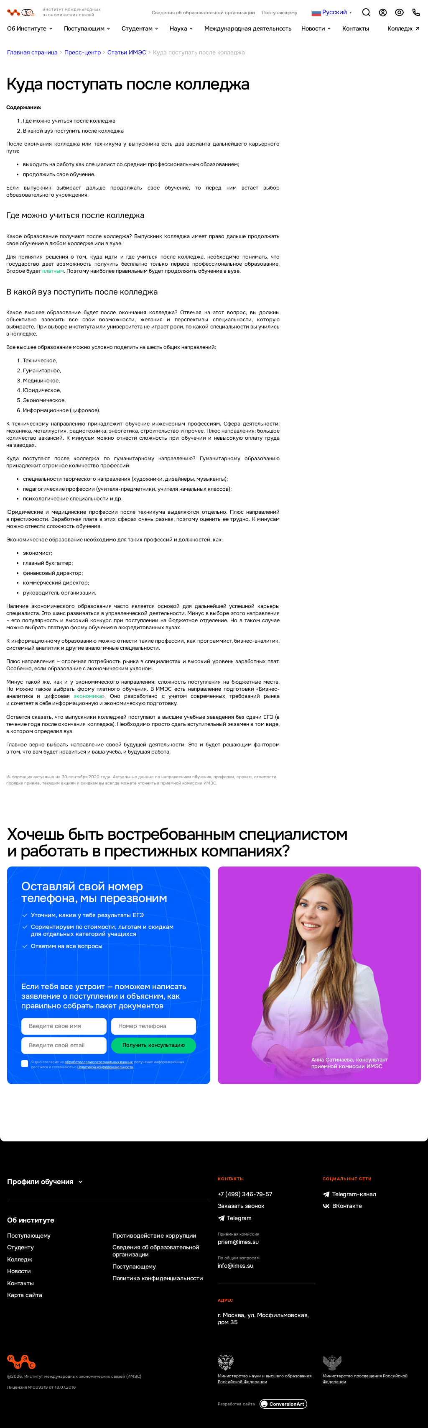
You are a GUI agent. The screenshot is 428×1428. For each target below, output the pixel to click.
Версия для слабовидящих (399, 12)
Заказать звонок (241, 1206)
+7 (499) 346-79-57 (245, 1194)
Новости (313, 28)
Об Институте (26, 28)
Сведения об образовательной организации (203, 12)
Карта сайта (24, 1295)
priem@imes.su (238, 1242)
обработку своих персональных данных (98, 1062)
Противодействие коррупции (154, 1235)
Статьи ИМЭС (126, 52)
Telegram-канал (349, 1194)
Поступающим (84, 28)
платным (53, 271)
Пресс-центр (82, 52)
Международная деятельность (248, 28)
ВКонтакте (342, 1206)
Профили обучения (46, 1182)
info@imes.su (235, 1265)
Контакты (355, 28)
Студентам (137, 28)
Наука (178, 28)
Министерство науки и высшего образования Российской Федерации (264, 1378)
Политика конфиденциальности (157, 1278)
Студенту (20, 1247)
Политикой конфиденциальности (105, 1067)
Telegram (235, 1218)
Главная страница (32, 52)
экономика (88, 696)
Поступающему (279, 12)
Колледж (400, 28)
